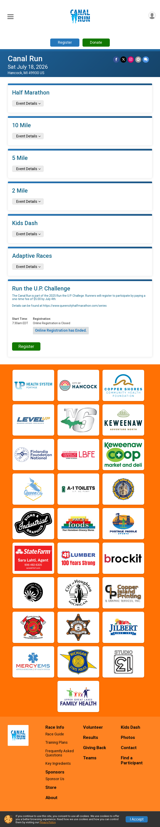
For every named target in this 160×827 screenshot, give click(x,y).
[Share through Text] (145, 59)
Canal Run (25, 58)
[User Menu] (152, 15)
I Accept (137, 819)
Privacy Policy (47, 822)
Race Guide (54, 734)
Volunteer (93, 727)
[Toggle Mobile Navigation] (10, 16)
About (51, 797)
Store (50, 787)
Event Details (26, 103)
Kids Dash (130, 727)
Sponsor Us (54, 779)
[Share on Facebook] (116, 59)
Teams (89, 758)
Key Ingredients (58, 763)
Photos (128, 737)
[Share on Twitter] (124, 59)
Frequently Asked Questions (59, 753)
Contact (129, 747)
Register (65, 42)
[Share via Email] (138, 59)
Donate (96, 42)
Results (90, 737)
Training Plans (56, 742)
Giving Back (94, 747)
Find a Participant (132, 760)
